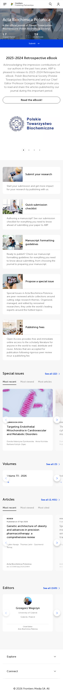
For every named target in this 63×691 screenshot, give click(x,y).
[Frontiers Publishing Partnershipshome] (22, 4)
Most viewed (27, 381)
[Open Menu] (5, 4)
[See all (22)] (52, 374)
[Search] (50, 4)
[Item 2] (34, 150)
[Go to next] (57, 419)
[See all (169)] (51, 588)
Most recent (9, 381)
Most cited (43, 507)
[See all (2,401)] (50, 500)
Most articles (45, 381)
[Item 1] (29, 150)
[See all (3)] (53, 464)
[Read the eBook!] (31, 100)
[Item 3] (40, 150)
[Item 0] (24, 150)
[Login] (58, 4)
